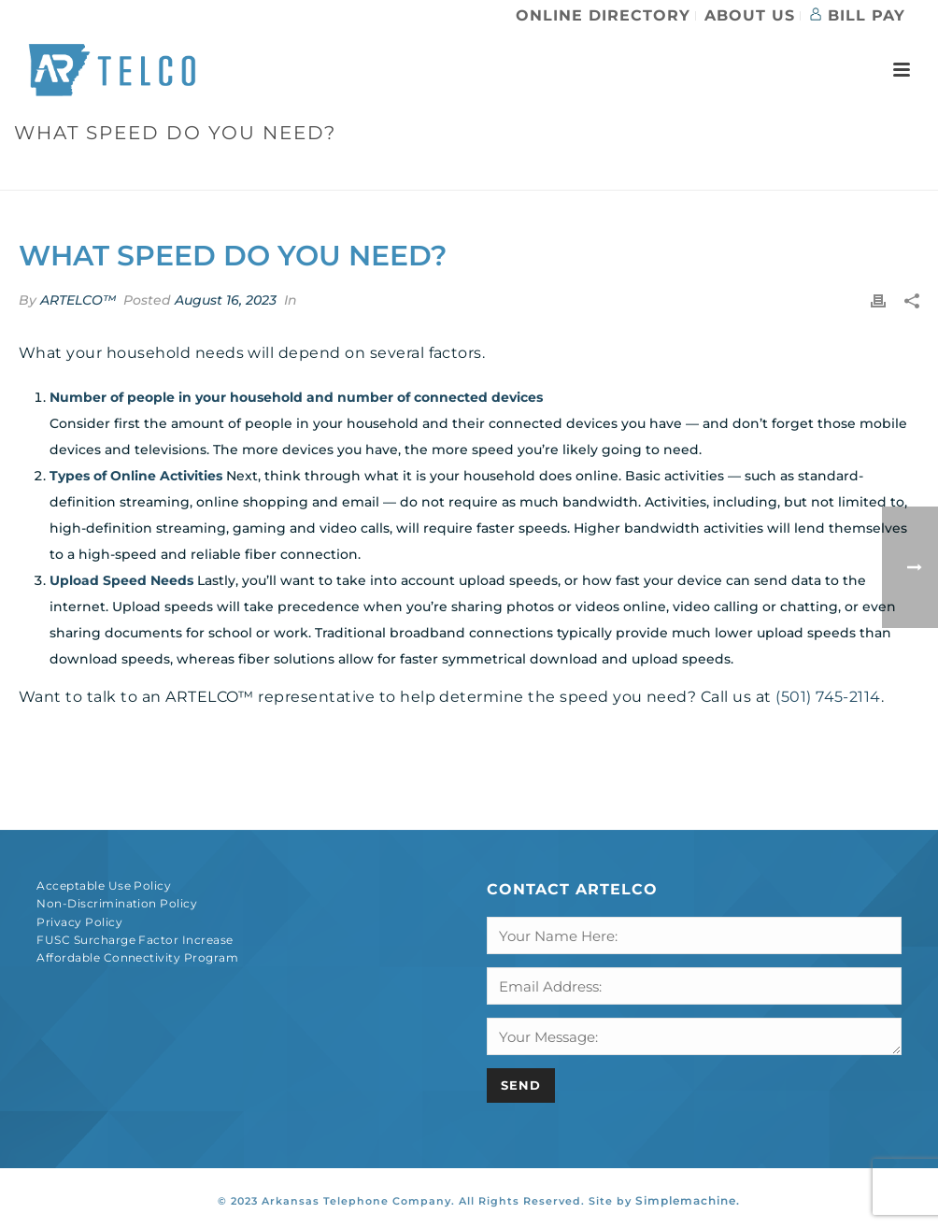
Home (665, 172)
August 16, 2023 (226, 300)
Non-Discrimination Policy (116, 903)
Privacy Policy (79, 922)
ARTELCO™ (78, 300)
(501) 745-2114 (828, 697)
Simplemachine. (687, 1200)
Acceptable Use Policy (103, 885)
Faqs (712, 172)
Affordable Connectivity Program (137, 957)
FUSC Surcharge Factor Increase (134, 940)
